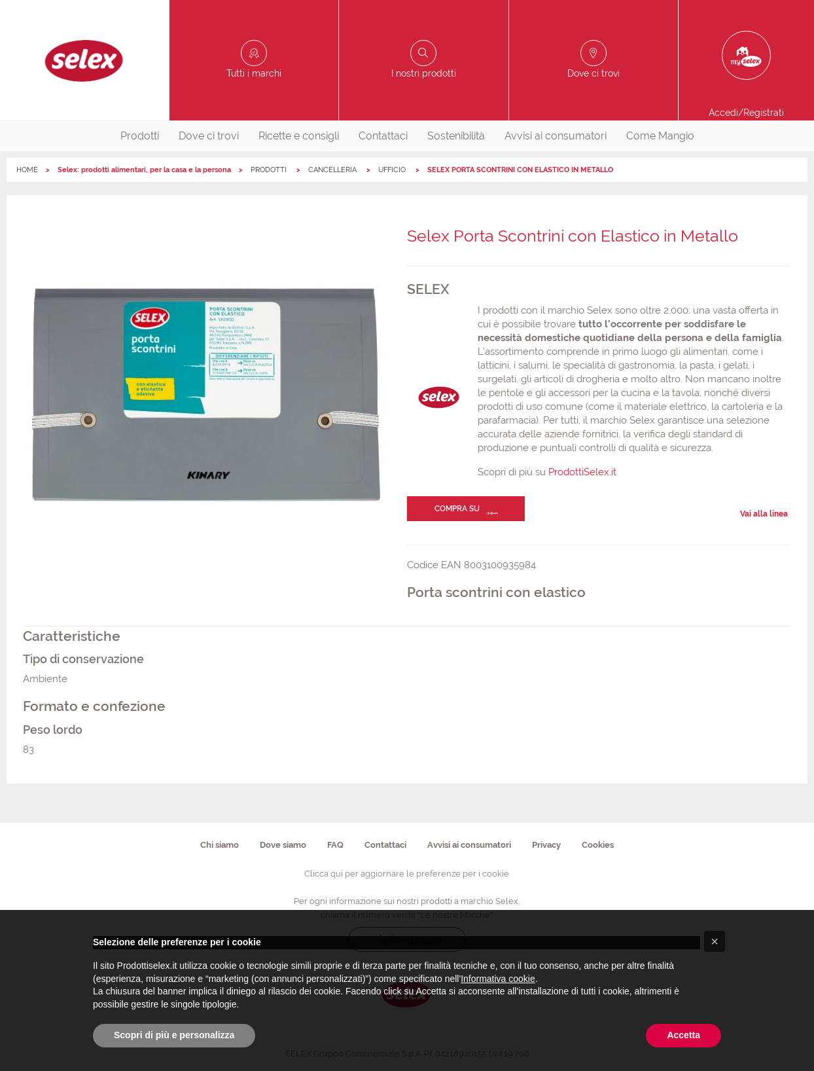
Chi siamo (219, 845)
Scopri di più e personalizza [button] (174, 1035)
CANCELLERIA (333, 170)
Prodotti (139, 136)
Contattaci (383, 136)
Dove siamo (283, 845)
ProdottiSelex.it (582, 472)
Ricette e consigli (298, 136)
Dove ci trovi (209, 136)
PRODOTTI (270, 170)
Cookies (598, 845)
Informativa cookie (498, 978)
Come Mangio (660, 136)
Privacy (546, 845)
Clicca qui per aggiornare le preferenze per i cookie (406, 874)
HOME (27, 170)
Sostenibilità (456, 136)
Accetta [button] (683, 1035)
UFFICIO (393, 170)
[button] (714, 941)
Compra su (457, 508)
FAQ (335, 845)
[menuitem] (140, 136)
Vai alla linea (764, 513)
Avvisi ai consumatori (555, 136)
